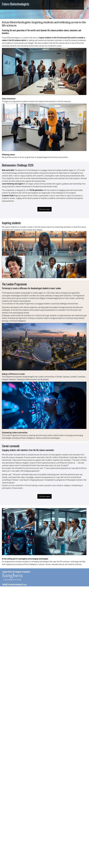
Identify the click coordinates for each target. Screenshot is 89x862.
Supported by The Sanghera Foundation (16, 571)
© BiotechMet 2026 (9, 587)
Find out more (44, 209)
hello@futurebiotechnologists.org (14, 584)
